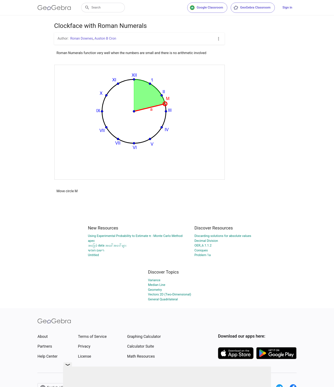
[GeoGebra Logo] (54, 7)
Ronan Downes (81, 38)
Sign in (287, 7)
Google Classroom (206, 7)
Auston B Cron (105, 38)
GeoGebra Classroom (252, 7)
